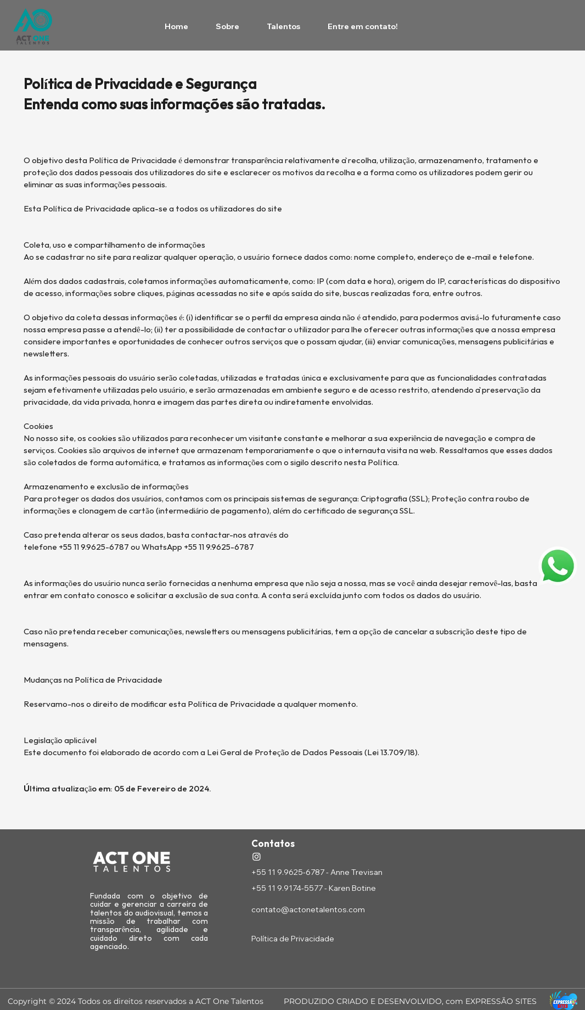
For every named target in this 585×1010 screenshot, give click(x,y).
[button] (557, 566)
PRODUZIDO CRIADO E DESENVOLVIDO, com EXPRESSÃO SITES (410, 1001)
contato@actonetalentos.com (308, 909)
